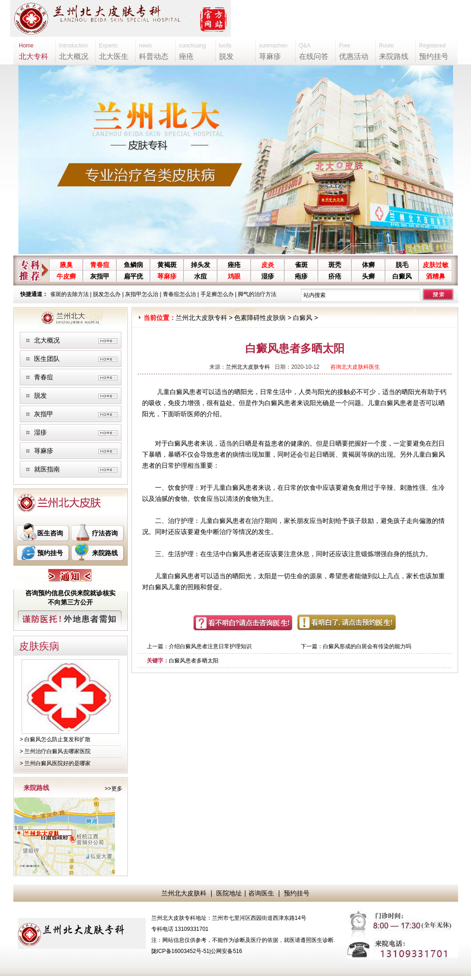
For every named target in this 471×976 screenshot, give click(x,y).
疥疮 (334, 276)
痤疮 (234, 264)
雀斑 (301, 264)
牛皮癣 (66, 276)
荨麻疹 (167, 276)
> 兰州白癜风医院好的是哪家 (55, 763)
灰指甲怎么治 (141, 294)
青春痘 (99, 264)
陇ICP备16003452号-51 (180, 951)
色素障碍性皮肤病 (260, 317)
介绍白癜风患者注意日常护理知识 (210, 646)
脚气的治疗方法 (257, 294)
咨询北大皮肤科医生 (355, 367)
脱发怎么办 (107, 294)
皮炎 (267, 264)
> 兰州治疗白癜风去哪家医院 (55, 751)
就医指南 (47, 469)
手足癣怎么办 (217, 294)
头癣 (368, 276)
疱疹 (301, 276)
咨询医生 (261, 893)
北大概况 (47, 340)
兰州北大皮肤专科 (201, 317)
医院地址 (229, 893)
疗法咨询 (105, 533)
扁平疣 (133, 276)
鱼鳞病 (133, 264)
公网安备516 (226, 951)
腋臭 (66, 264)
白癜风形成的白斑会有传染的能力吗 (367, 646)
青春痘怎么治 (179, 294)
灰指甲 (99, 276)
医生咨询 (50, 533)
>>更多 (113, 788)
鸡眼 (234, 276)
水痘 (200, 276)
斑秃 (334, 264)
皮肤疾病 (39, 646)
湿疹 (267, 276)
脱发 (40, 395)
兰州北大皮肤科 (184, 893)
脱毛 (402, 264)
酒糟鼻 (435, 276)
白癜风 (402, 276)
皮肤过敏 (435, 264)
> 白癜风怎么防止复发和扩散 (55, 739)
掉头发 (200, 264)
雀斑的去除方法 (69, 294)
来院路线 (105, 553)
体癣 (368, 264)
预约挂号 (50, 553)
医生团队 (47, 358)
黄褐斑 (167, 264)
